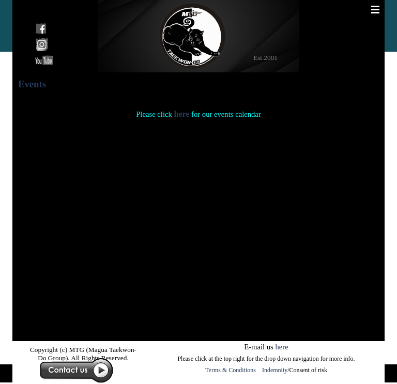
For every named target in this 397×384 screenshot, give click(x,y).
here (181, 114)
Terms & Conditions (232, 370)
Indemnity (274, 370)
